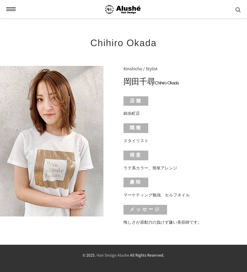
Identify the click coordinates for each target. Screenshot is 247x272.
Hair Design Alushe (113, 255)
